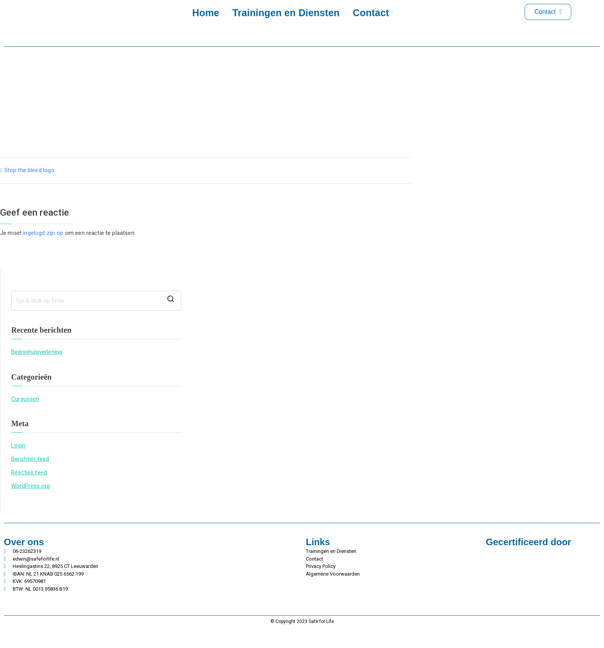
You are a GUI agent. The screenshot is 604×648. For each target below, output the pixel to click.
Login (18, 445)
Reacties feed (29, 472)
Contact (372, 12)
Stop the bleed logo (29, 170)
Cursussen (25, 398)
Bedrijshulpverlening (36, 351)
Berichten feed (30, 458)
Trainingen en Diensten (287, 12)
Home (205, 12)
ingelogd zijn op (43, 232)
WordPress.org (30, 485)
